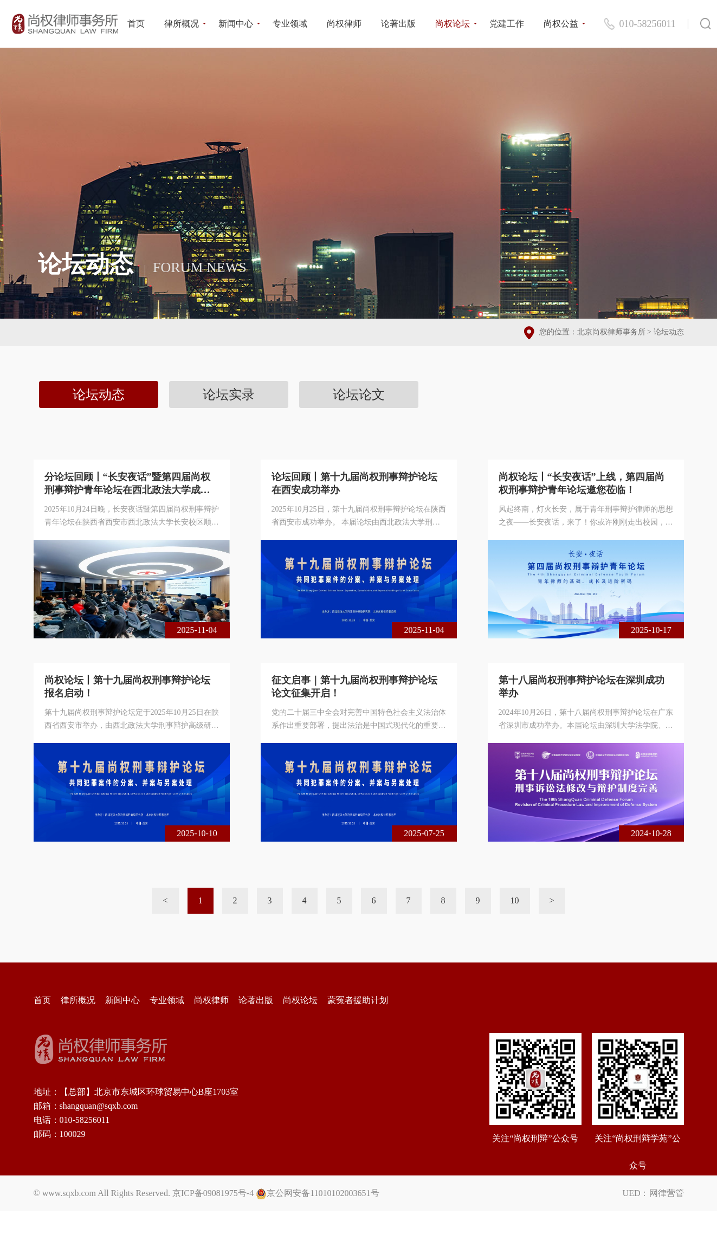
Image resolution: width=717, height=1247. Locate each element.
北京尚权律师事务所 (611, 332)
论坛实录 (229, 394)
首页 (136, 23)
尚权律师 (344, 23)
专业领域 (290, 23)
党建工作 (506, 23)
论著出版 (398, 23)
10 (515, 900)
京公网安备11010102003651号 (323, 1193)
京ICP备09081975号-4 (213, 1193)
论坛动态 (669, 332)
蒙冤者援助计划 (357, 1000)
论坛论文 (359, 394)
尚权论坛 (452, 23)
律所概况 (181, 23)
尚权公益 (561, 23)
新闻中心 (235, 23)
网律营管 (666, 1193)
